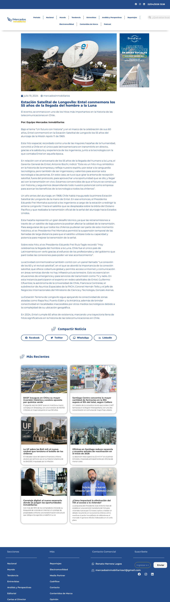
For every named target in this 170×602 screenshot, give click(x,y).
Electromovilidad (66, 24)
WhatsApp (83, 337)
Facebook (34, 337)
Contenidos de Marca (89, 24)
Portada (36, 17)
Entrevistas (91, 17)
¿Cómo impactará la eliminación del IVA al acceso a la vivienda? (91, 501)
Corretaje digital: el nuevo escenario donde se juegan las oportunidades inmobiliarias (42, 502)
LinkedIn (107, 337)
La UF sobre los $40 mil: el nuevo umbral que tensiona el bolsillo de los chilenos (43, 451)
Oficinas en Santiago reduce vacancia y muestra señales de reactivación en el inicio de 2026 (92, 451)
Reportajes (132, 17)
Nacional (50, 17)
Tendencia (76, 17)
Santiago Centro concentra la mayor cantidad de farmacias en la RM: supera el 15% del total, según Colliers (92, 399)
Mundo (63, 17)
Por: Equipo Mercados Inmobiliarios (42, 122)
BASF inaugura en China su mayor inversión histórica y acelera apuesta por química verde (42, 399)
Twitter (58, 337)
